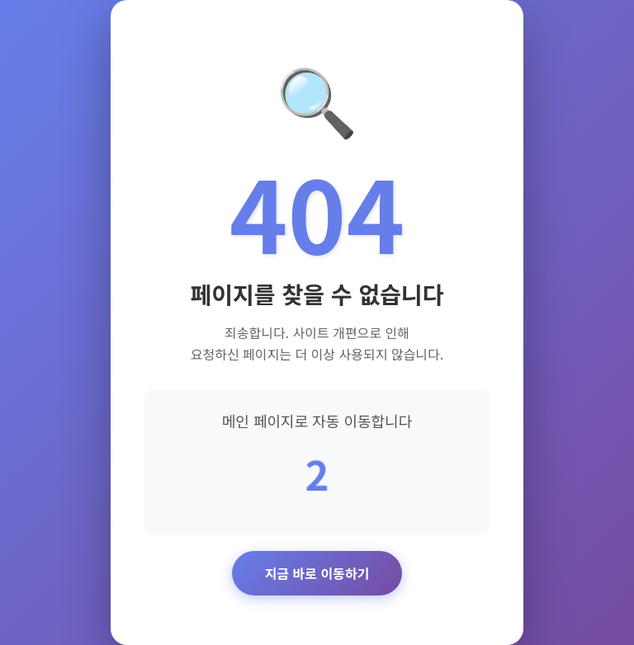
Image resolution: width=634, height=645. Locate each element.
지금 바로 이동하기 (317, 573)
